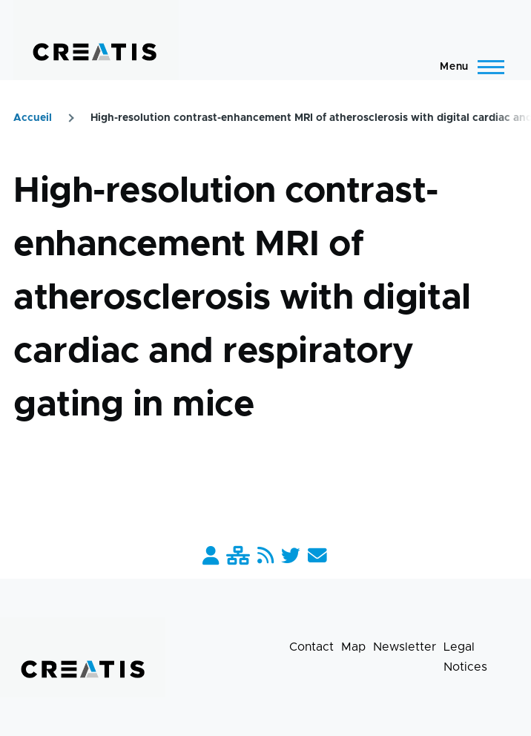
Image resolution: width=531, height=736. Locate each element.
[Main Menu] (467, 66)
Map (353, 647)
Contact (311, 647)
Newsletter (404, 647)
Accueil (32, 118)
